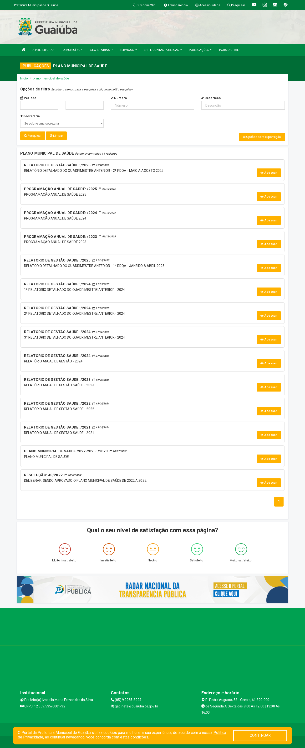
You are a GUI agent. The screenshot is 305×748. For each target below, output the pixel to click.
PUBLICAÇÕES (200, 50)
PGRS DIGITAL (230, 50)
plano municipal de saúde (51, 78)
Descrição (211, 98)
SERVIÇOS (128, 50)
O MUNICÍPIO (73, 50)
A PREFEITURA (43, 50)
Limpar (56, 135)
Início (24, 78)
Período (28, 98)
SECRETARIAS (101, 50)
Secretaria (30, 116)
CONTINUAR (260, 735)
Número (119, 98)
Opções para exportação (262, 137)
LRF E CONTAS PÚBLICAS (163, 50)
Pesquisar (32, 135)
